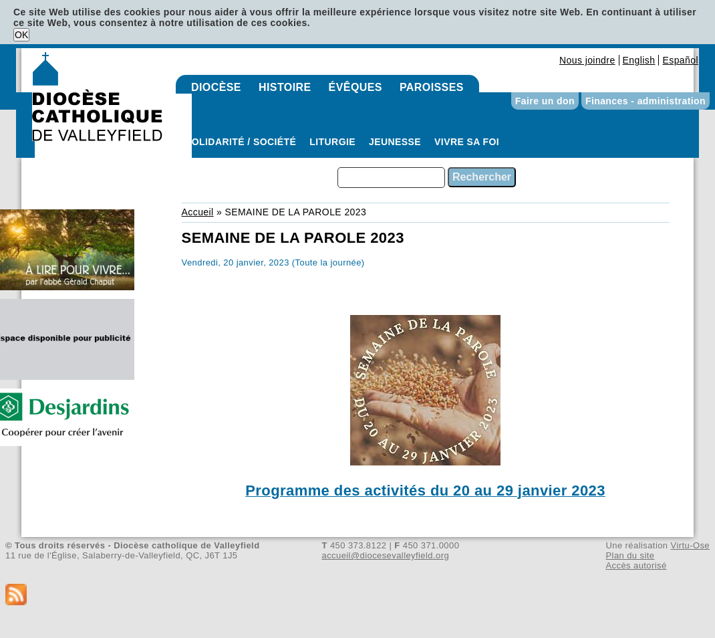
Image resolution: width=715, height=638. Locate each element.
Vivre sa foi (466, 141)
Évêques (355, 87)
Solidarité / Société (240, 141)
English (639, 60)
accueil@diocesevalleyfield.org (386, 555)
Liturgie (332, 141)
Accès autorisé (635, 565)
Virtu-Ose (690, 545)
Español (680, 60)
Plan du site (629, 555)
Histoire (285, 87)
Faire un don (545, 101)
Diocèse (216, 87)
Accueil (198, 212)
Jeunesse (395, 141)
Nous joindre (587, 60)
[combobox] (391, 177)
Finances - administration (645, 101)
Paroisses (432, 87)
